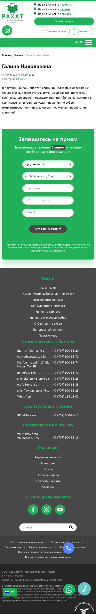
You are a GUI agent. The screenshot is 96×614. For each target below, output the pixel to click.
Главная (7, 55)
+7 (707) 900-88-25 (66, 390)
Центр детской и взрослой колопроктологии (48, 557)
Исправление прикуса (48, 300)
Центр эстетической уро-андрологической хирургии (45, 552)
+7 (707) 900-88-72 (66, 356)
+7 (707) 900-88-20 (66, 350)
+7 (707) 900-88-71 (66, 372)
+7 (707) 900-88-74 (66, 362)
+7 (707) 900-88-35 (66, 384)
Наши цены (48, 463)
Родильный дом (13, 547)
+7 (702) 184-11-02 (66, 396)
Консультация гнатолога (48, 306)
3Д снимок (48, 288)
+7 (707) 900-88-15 (66, 415)
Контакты (48, 487)
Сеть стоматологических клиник (27, 542)
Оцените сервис (56, 31)
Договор (83, 31)
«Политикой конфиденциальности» (36, 248)
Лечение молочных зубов (48, 317)
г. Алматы (66, 4)
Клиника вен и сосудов (40, 547)
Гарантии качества (48, 457)
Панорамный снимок (48, 329)
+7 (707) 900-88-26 (66, 378)
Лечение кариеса (48, 311)
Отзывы (18, 55)
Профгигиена (48, 335)
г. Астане (65, 9)
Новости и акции (48, 481)
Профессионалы (48, 475)
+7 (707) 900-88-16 (66, 437)
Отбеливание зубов (48, 323)
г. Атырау (65, 14)
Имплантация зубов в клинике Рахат (48, 294)
